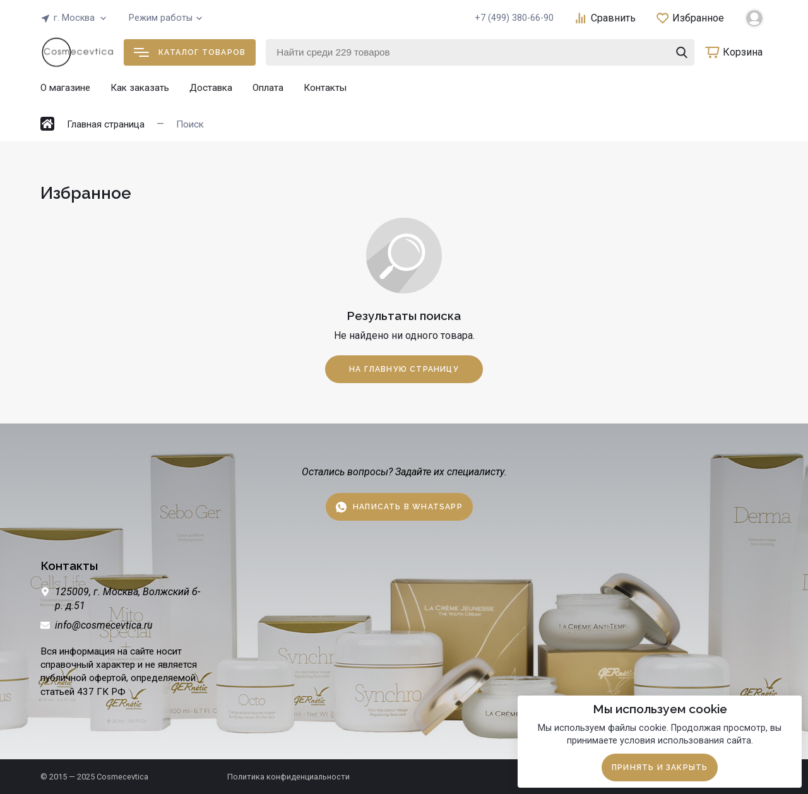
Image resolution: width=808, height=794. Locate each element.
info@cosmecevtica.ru (104, 625)
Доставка (210, 87)
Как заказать (139, 87)
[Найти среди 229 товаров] (480, 52)
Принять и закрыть (660, 767)
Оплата (267, 87)
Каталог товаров (190, 52)
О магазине (65, 87)
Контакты (325, 87)
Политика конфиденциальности (288, 776)
